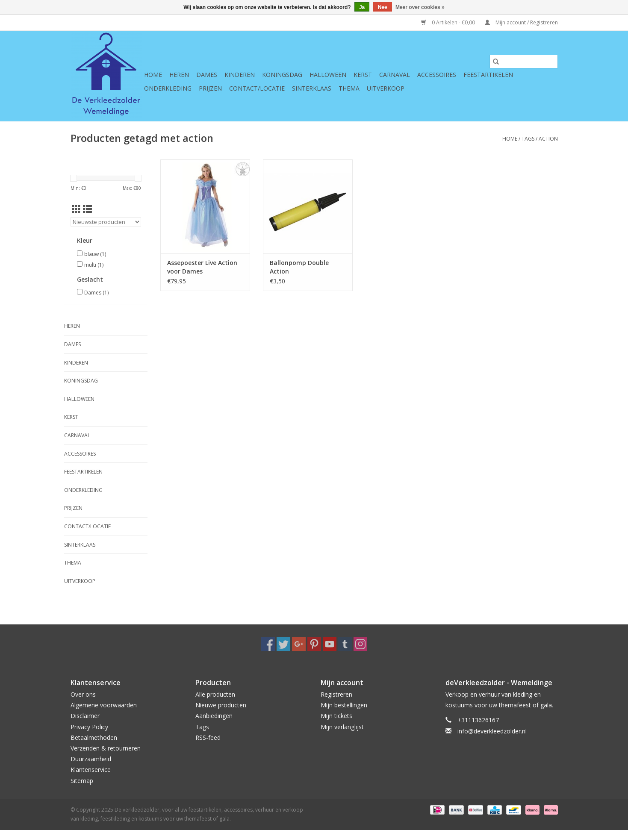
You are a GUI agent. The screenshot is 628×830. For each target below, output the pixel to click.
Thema (349, 88)
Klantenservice (91, 769)
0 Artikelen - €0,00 (448, 22)
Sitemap (82, 781)
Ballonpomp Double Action (299, 267)
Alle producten (215, 694)
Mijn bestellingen (344, 705)
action (548, 138)
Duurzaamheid (91, 759)
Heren (179, 75)
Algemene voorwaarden (104, 705)
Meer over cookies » (420, 7)
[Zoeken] (523, 61)
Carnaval (394, 75)
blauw (95, 254)
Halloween (328, 75)
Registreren (336, 694)
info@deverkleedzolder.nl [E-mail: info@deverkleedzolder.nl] (492, 731)
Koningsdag (282, 75)
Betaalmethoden (94, 737)
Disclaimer (85, 716)
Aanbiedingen (214, 716)
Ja (362, 7)
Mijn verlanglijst (342, 727)
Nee (382, 7)
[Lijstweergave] (87, 209)
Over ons (83, 694)
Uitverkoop (385, 88)
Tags (528, 138)
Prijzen (210, 88)
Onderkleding (168, 88)
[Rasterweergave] (76, 209)
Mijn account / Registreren (521, 22)
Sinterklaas (311, 88)
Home (153, 75)
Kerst (363, 75)
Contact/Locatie (257, 88)
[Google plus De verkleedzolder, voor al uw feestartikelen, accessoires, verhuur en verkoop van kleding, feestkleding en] (299, 644)
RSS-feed (208, 737)
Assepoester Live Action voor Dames (202, 267)
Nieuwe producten (220, 705)
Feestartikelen (488, 75)
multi (93, 264)
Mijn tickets (336, 716)
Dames (206, 75)
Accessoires (436, 75)
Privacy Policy (89, 727)
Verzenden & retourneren (106, 748)
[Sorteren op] (106, 222)
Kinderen (239, 75)
